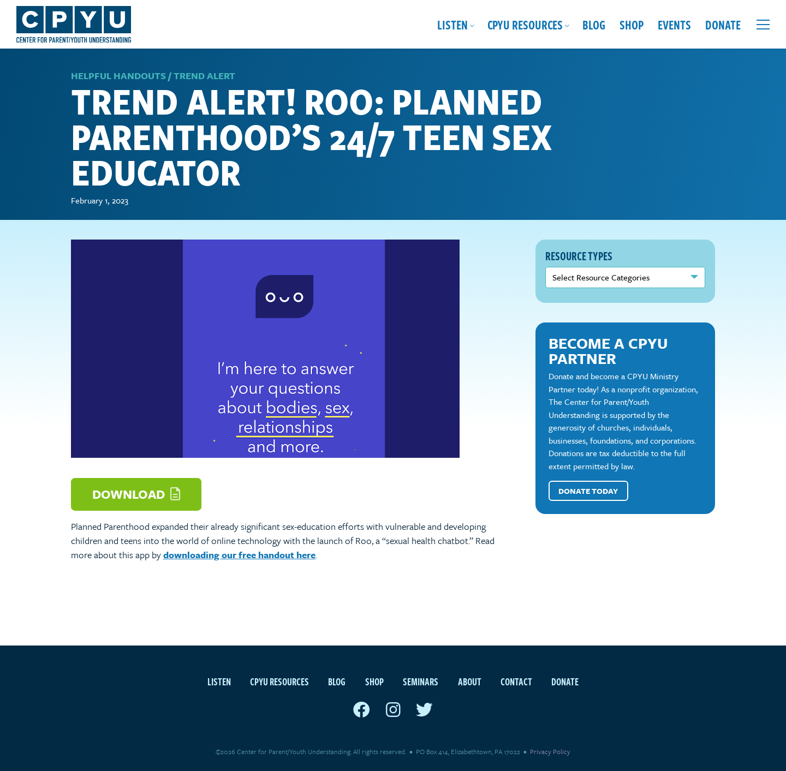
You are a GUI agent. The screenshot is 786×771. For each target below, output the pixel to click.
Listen (452, 24)
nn (625, 277)
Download (136, 494)
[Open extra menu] (763, 24)
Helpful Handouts (118, 75)
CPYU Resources (525, 24)
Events (674, 24)
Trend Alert (204, 75)
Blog (593, 24)
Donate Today (588, 491)
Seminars (420, 681)
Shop (632, 24)
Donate (723, 24)
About (469, 681)
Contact (516, 681)
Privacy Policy (550, 751)
